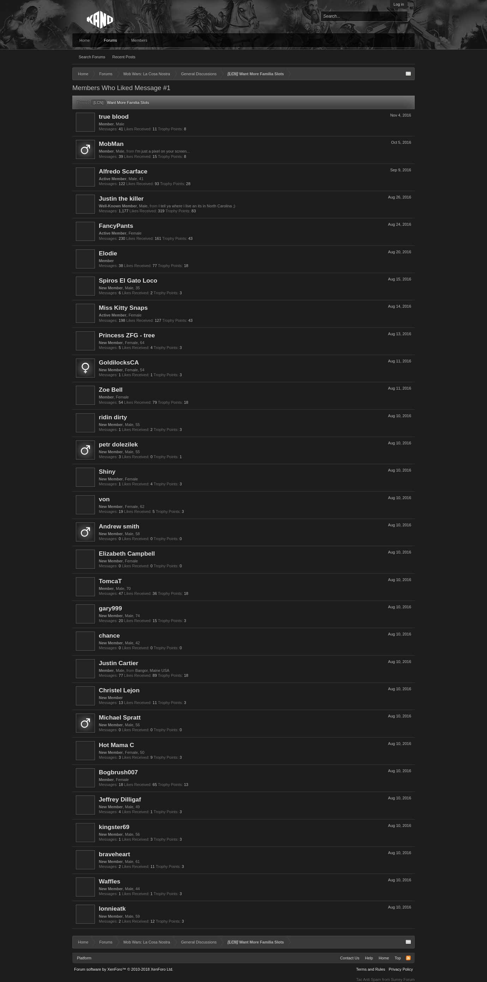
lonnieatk (112, 908)
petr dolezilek (118, 444)
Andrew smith (119, 526)
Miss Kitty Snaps (123, 307)
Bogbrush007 (118, 772)
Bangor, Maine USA (152, 670)
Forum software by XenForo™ (123, 969)
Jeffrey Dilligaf (120, 799)
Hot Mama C (116, 745)
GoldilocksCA (119, 362)
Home (84, 40)
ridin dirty (113, 417)
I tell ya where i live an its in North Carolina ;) (196, 206)
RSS (408, 958)
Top (398, 958)
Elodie (108, 253)
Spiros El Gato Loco (128, 280)
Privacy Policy (401, 969)
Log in (398, 4)
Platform (84, 958)
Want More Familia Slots (120, 102)
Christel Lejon (119, 690)
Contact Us (349, 958)
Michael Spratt (119, 717)
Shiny (107, 471)
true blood (114, 116)
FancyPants (116, 225)
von (104, 499)
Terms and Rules (370, 969)
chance (109, 635)
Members (139, 40)
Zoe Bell (110, 389)
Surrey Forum (403, 979)
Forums (110, 40)
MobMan (111, 143)
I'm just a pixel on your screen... (162, 151)
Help (369, 958)
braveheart (114, 854)
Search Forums (92, 57)
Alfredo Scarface (123, 171)
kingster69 (114, 826)
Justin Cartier (118, 663)
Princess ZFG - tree (127, 335)
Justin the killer (121, 198)
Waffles (109, 881)
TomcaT (110, 581)
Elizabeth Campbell (127, 553)
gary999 (110, 608)
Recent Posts (123, 57)
